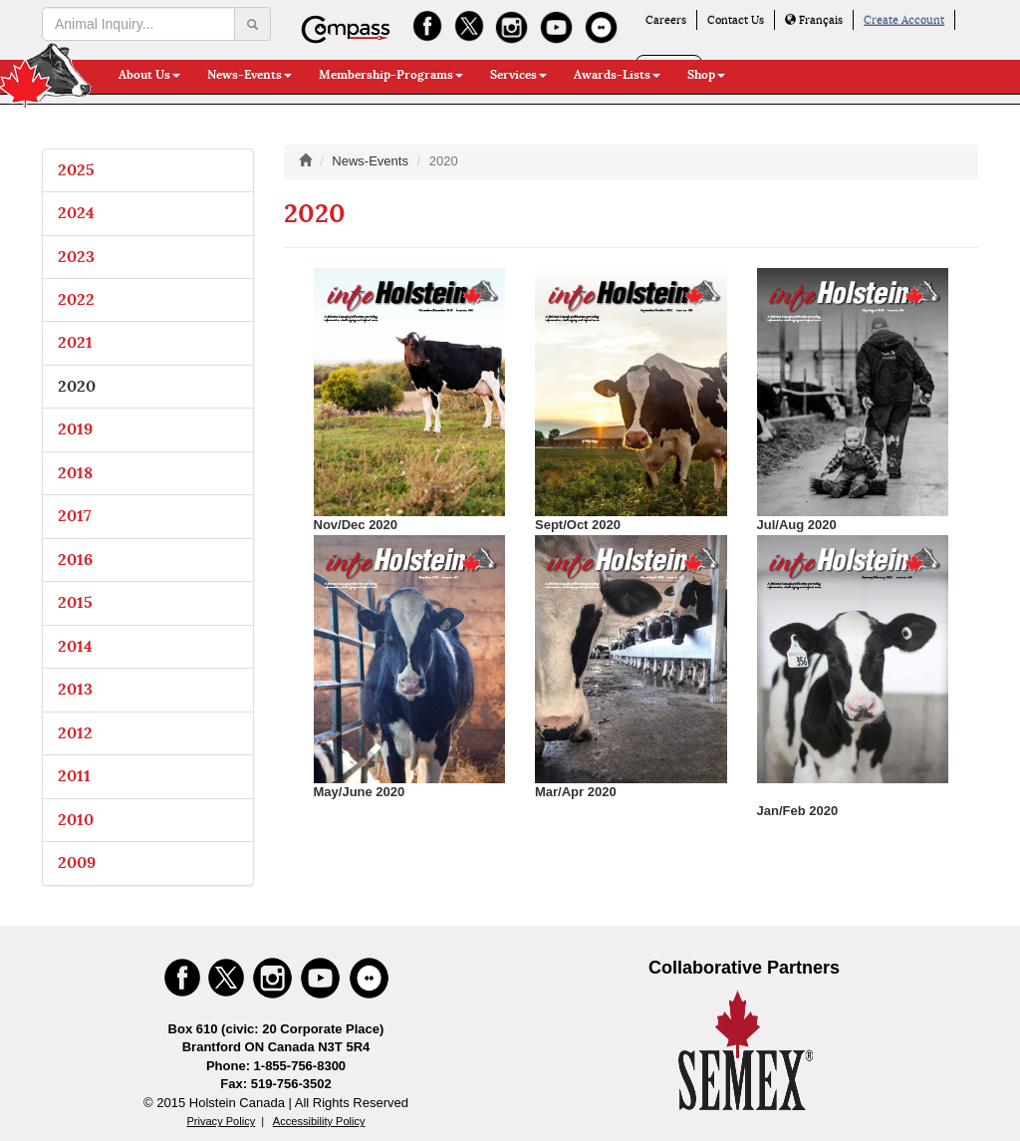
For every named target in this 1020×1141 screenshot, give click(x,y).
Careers (665, 20)
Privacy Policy (220, 1121)
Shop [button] (706, 75)
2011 (74, 775)
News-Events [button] (249, 75)
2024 (76, 212)
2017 (75, 515)
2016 (75, 559)
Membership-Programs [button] (391, 75)
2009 (77, 862)
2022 (76, 299)
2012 (75, 732)
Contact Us (735, 20)
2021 (75, 342)
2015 (75, 602)
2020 (77, 386)
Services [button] (518, 75)
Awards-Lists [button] (617, 75)
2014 (75, 646)
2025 (76, 169)
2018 (75, 472)
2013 (75, 689)
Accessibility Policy (319, 1121)
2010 (76, 819)
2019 (75, 429)
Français (814, 20)
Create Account (904, 20)
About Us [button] (149, 75)
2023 (76, 256)
